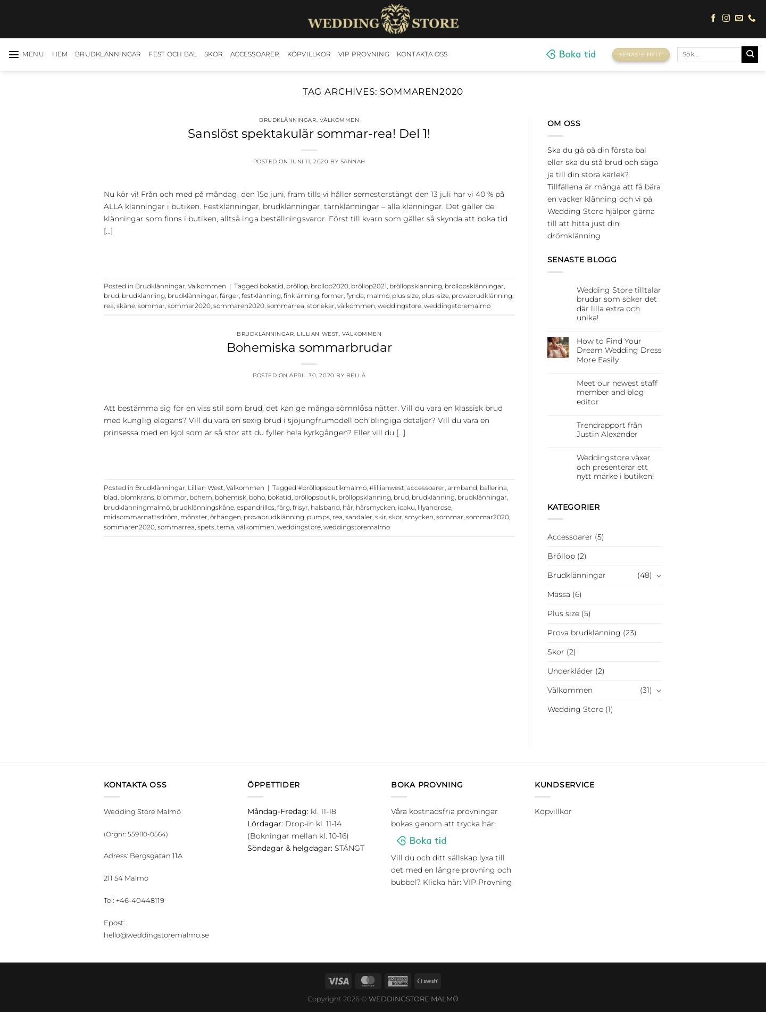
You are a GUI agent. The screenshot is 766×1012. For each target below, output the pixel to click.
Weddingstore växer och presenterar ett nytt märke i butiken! (615, 467)
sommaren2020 (238, 306)
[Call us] (752, 18)
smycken (419, 517)
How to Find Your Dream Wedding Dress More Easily (619, 350)
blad (111, 497)
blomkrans (137, 497)
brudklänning (143, 296)
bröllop (297, 286)
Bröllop (561, 556)
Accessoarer (255, 54)
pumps (318, 517)
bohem (200, 497)
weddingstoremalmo (457, 306)
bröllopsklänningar (474, 286)
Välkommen (340, 120)
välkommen (356, 306)
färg (283, 507)
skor (395, 517)
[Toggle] (658, 575)
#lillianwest (386, 488)
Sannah (352, 161)
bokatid (272, 286)
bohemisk (230, 497)
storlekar (321, 306)
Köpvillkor (309, 54)
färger (229, 296)
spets (205, 527)
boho (257, 497)
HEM (60, 54)
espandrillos (255, 507)
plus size (405, 296)
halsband (325, 507)
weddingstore (399, 306)
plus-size (435, 296)
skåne (125, 306)
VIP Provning (363, 54)
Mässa (558, 594)
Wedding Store (575, 709)
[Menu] (26, 54)
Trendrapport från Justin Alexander (609, 430)
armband (462, 488)
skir (380, 517)
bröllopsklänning (415, 286)
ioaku (406, 507)
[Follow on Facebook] (714, 18)
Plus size (563, 613)
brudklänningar (192, 296)
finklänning (301, 296)
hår (348, 507)
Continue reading (309, 253)
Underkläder (570, 671)
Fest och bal (172, 54)
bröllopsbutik (315, 497)
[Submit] (750, 54)
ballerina (493, 488)
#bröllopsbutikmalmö (332, 488)
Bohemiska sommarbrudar (309, 347)
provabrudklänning (482, 296)
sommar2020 (189, 306)
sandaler (358, 517)
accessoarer (426, 488)
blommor (172, 497)
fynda (355, 296)
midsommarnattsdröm (141, 517)
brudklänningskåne (203, 507)
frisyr (300, 507)
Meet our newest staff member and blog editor (617, 393)
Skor (213, 54)
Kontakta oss (422, 54)
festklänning (261, 296)
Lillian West (317, 333)
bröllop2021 (369, 286)
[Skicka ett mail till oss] (739, 18)
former (333, 296)
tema (225, 527)
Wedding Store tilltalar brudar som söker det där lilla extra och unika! (619, 304)
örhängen (225, 517)
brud (111, 296)
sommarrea (285, 306)
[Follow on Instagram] (726, 18)
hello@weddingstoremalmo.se (156, 935)
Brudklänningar (108, 54)
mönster (193, 517)
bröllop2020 (329, 286)
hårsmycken (375, 507)
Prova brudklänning (584, 632)
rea (109, 306)
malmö (378, 296)
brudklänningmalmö (137, 507)
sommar (151, 306)
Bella (356, 375)
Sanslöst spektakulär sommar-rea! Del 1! (309, 133)
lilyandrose (434, 507)
